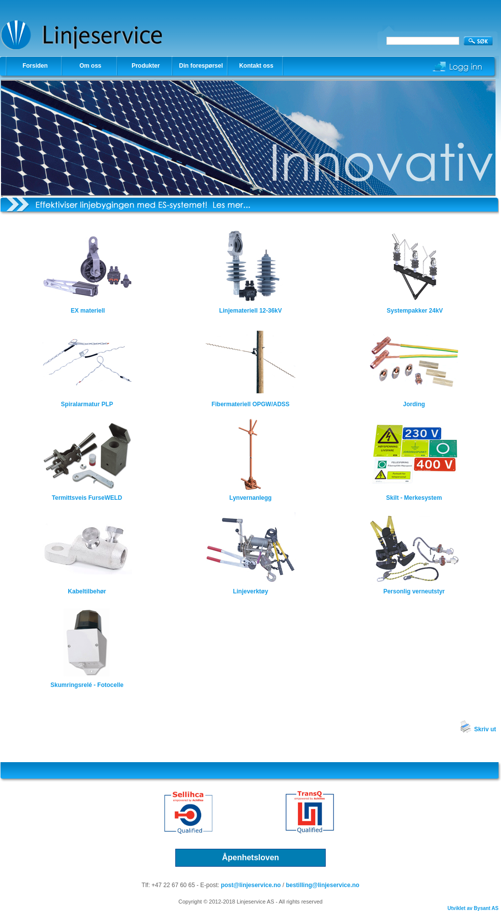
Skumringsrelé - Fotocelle (87, 685)
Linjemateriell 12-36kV (250, 310)
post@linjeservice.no (250, 885)
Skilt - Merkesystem (414, 497)
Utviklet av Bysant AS (473, 908)
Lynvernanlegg (251, 497)
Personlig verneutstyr (414, 591)
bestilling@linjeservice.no (323, 885)
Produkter (145, 65)
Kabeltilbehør (87, 591)
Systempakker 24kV (414, 310)
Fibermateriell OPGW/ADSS (251, 404)
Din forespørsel (201, 65)
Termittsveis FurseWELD (87, 497)
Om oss (90, 65)
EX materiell (88, 310)
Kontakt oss (256, 65)
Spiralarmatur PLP (87, 404)
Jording (414, 404)
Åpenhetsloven (250, 857)
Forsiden (35, 65)
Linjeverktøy (250, 591)
